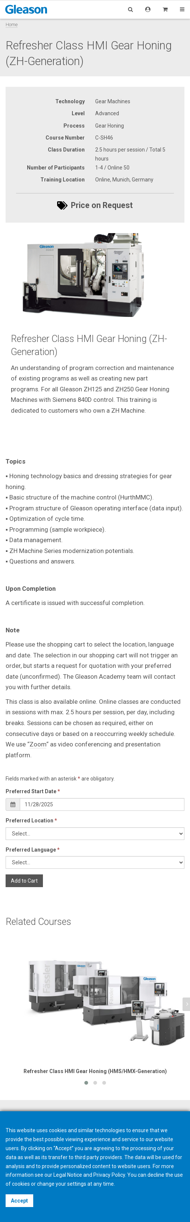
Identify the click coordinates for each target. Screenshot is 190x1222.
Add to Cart (24, 881)
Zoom (37, 744)
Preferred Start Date (33, 791)
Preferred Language (33, 850)
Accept (19, 1201)
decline (155, 1175)
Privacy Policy (109, 1175)
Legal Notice (67, 1175)
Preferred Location (31, 821)
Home (12, 24)
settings (76, 1184)
